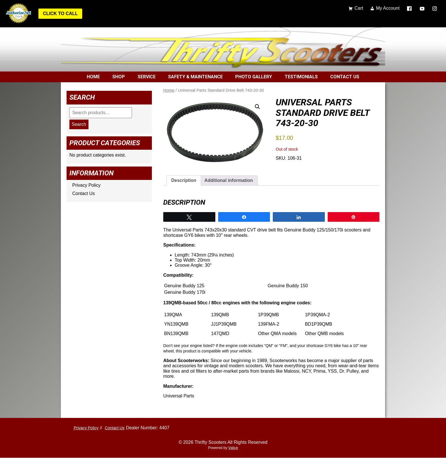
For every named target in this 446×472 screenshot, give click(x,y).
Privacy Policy (86, 185)
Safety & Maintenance (195, 76)
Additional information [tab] (228, 180)
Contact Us (344, 76)
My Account (388, 8)
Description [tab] (183, 180)
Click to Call (60, 13)
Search (79, 124)
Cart (358, 8)
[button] (257, 107)
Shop (118, 76)
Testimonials (301, 76)
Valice (233, 448)
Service (147, 76)
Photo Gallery (253, 76)
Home (93, 76)
